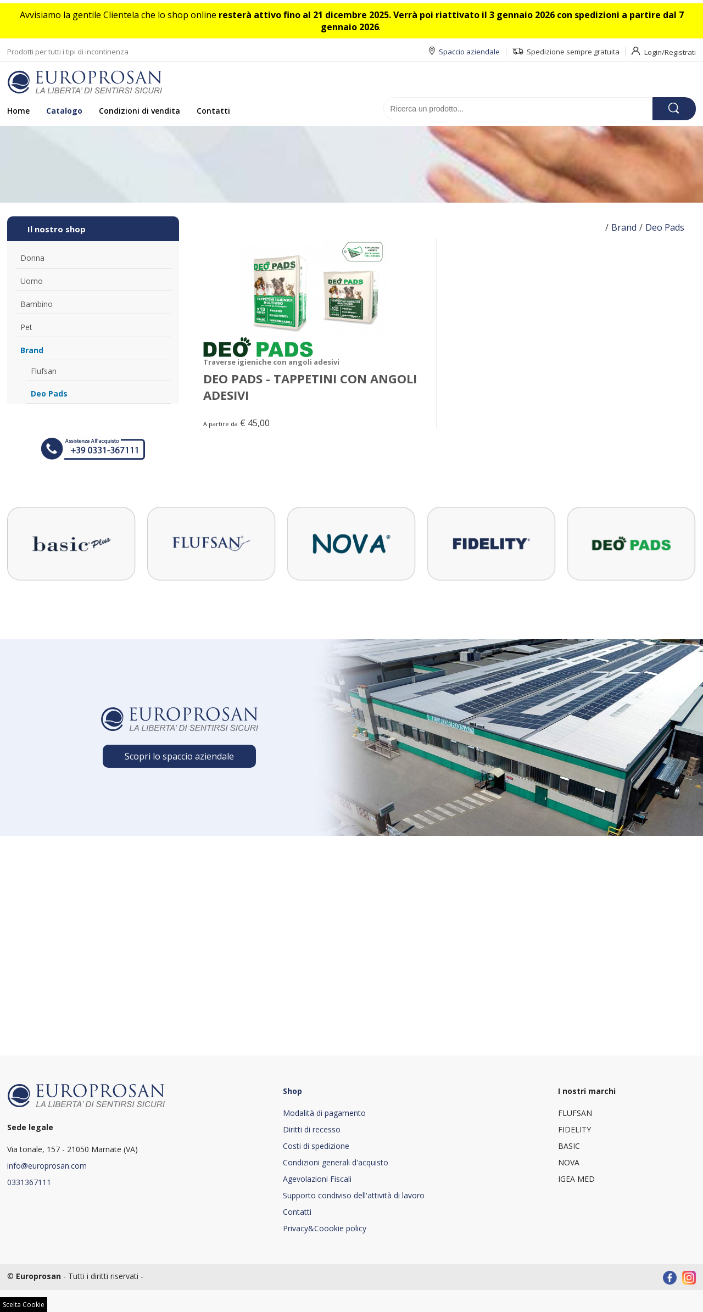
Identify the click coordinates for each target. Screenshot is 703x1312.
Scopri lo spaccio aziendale (179, 756)
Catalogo (64, 110)
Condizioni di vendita (139, 110)
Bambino (36, 304)
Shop (292, 1091)
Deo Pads (49, 393)
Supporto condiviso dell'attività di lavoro (354, 1195)
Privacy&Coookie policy (324, 1228)
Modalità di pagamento (324, 1113)
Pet (26, 327)
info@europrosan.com (47, 1165)
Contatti (213, 110)
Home (18, 110)
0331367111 (29, 1182)
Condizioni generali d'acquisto (335, 1162)
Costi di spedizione (316, 1146)
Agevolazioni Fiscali (317, 1179)
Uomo (31, 281)
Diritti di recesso (312, 1129)
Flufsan (44, 371)
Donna (32, 258)
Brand (31, 350)
